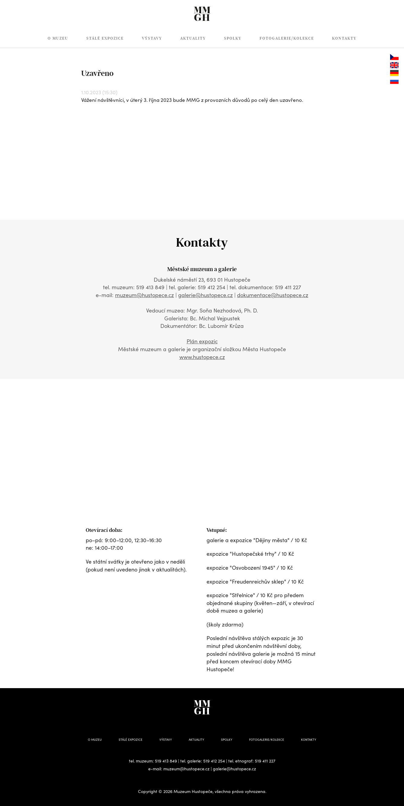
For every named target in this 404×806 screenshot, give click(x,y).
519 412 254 (214, 761)
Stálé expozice (105, 38)
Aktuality (193, 38)
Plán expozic (202, 341)
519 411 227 (265, 761)
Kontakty (344, 38)
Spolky (233, 38)
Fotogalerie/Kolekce (287, 38)
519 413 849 (166, 761)
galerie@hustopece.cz (205, 295)
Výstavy (152, 38)
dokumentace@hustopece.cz (272, 295)
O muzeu (58, 38)
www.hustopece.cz (202, 357)
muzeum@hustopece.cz (144, 295)
